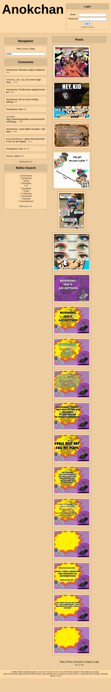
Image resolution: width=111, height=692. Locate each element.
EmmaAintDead (14, 139)
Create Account (87, 27)
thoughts (26, 183)
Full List (23, 162)
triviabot (10, 116)
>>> (8, 72)
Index (25, 49)
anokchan (27, 178)
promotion (26, 175)
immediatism (26, 201)
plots (26, 181)
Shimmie (42, 672)
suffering (26, 193)
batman (26, 198)
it (26, 186)
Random (79, 661)
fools (26, 191)
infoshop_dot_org (15, 79)
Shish (50, 672)
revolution (27, 196)
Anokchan (33, 9)
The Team (59, 672)
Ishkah (9, 156)
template (26, 188)
